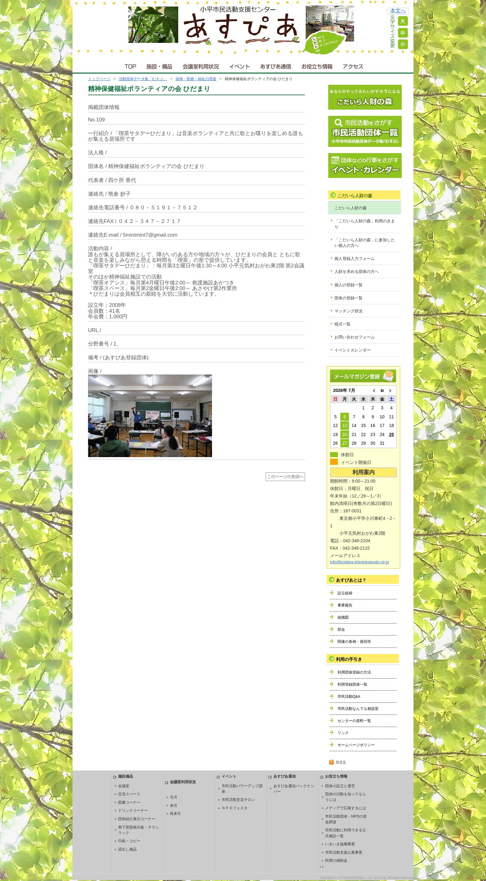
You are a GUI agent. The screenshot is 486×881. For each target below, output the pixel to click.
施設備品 (125, 776)
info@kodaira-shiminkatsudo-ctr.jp (359, 562)
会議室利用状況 (201, 65)
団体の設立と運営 (340, 786)
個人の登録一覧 (348, 285)
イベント (239, 65)
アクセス (354, 65)
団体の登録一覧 (348, 298)
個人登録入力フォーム (354, 258)
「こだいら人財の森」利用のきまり (364, 224)
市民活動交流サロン (238, 799)
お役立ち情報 (317, 65)
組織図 (343, 617)
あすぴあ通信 (275, 65)
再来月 (175, 813)
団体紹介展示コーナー (136, 819)
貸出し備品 (127, 849)
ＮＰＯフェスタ (235, 808)
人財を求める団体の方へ (356, 271)
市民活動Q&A (349, 696)
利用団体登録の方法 (354, 672)
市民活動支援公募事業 (343, 852)
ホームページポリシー (356, 745)
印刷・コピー (129, 841)
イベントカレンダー (352, 350)
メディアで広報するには (345, 808)
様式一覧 (342, 324)
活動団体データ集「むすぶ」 (143, 79)
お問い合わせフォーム (354, 337)
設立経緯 (345, 593)
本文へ (398, 11)
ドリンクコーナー (133, 810)
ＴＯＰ (129, 65)
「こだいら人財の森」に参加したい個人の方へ (364, 243)
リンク (343, 733)
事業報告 (345, 605)
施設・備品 (160, 65)
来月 (173, 805)
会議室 (123, 786)
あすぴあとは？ (351, 580)
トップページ (99, 79)
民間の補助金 (336, 860)
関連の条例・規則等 (354, 641)
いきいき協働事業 (340, 844)
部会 (341, 629)
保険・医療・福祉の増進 (195, 79)
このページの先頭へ (285, 477)
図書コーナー (129, 802)
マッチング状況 (348, 311)
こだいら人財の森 (350, 208)
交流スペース (129, 794)
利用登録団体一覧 (352, 684)
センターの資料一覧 (354, 721)
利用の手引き (349, 659)
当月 (173, 797)
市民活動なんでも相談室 (358, 708)
